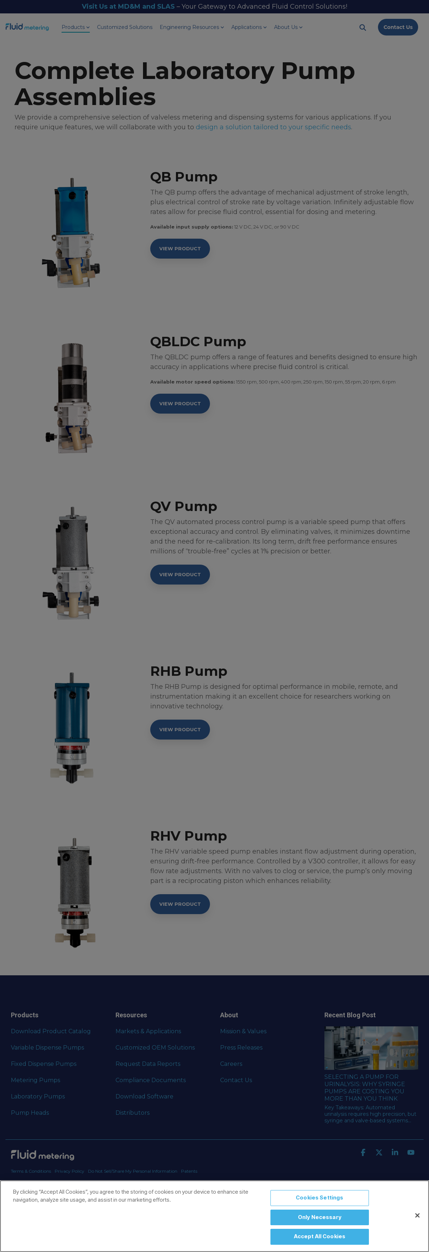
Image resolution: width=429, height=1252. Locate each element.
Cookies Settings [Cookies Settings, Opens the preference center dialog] (319, 1197)
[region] (214, 1216)
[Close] (417, 1215)
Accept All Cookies (320, 1236)
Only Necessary (319, 1217)
